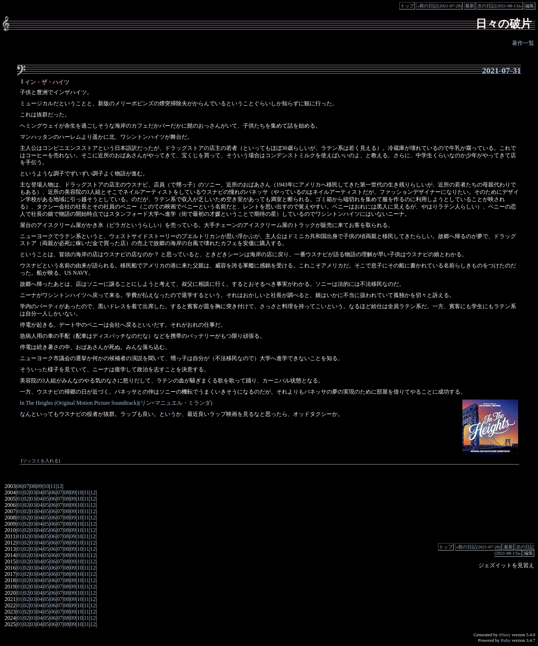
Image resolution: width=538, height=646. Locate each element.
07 (26, 486)
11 (52, 486)
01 (19, 492)
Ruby (505, 640)
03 (33, 492)
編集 (529, 5)
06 (19, 486)
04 (40, 492)
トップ (407, 5)
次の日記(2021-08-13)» (499, 5)
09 (40, 486)
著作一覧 (523, 43)
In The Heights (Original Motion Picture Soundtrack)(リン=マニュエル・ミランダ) (116, 403)
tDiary (504, 634)
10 (46, 486)
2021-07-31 (501, 70)
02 (26, 492)
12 (59, 486)
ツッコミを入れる (40, 460)
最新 (469, 5)
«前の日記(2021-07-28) (439, 5)
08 (33, 486)
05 (46, 492)
